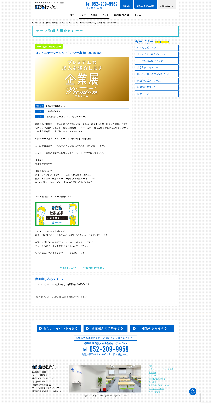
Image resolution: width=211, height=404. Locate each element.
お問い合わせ (167, 6)
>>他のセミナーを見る (93, 268)
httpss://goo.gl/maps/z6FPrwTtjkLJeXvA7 (71, 182)
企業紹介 (126, 6)
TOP (72, 15)
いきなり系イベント (147, 47)
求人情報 (152, 372)
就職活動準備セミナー (149, 87)
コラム (137, 15)
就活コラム (153, 376)
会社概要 (152, 382)
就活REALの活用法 (157, 379)
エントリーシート (74, 153)
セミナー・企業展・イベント (94, 15)
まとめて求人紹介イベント (151, 54)
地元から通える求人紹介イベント (154, 74)
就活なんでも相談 (146, 6)
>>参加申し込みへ (68, 268)
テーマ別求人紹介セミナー (151, 61)
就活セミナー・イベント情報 (161, 369)
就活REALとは (121, 15)
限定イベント (144, 94)
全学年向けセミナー (147, 67)
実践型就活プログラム (149, 80)
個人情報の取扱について (159, 385)
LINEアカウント (62, 242)
